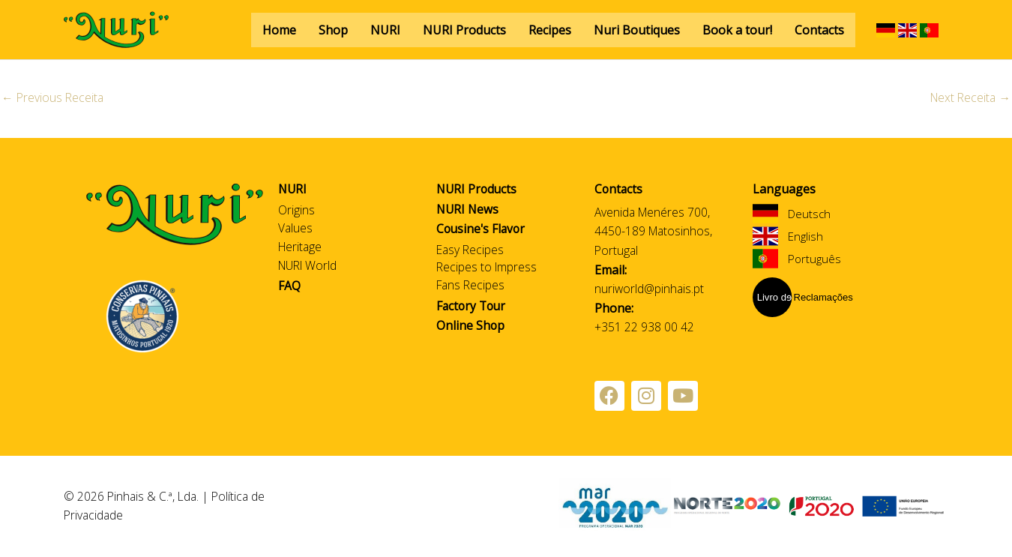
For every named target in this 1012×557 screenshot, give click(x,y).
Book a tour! (737, 30)
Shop (333, 30)
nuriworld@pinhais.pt (650, 289)
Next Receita (969, 98)
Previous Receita (53, 98)
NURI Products (464, 30)
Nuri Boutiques (637, 30)
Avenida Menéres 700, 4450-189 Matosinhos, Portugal (654, 231)
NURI (385, 30)
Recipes (549, 30)
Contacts (819, 30)
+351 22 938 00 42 (644, 327)
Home (279, 30)
